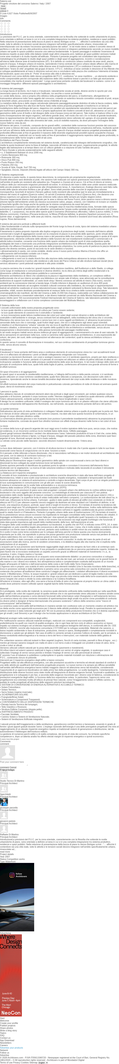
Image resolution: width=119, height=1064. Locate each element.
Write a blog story (8, 1030)
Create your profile (9, 1023)
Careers (4, 1045)
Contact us (5, 1038)
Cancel (13, 767)
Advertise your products (11, 1048)
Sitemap (33, 1062)
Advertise (4, 1055)
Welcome (4, 1021)
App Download (7, 1040)
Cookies (25, 1062)
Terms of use (6, 1062)
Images (3, 16)
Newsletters (5, 1043)
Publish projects (7, 1025)
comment (4, 767)
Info (2, 18)
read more (5, 852)
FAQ (2, 1035)
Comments (5, 21)
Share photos (6, 1028)
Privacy (16, 1062)
